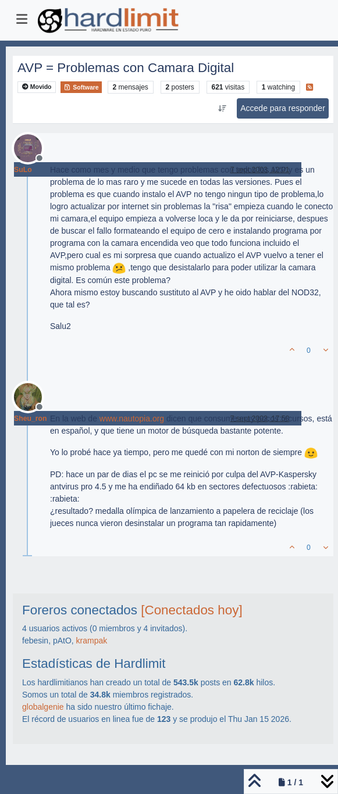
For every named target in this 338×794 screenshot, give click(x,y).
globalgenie (43, 706)
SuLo (23, 170)
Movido (37, 87)
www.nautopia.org (131, 418)
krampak (92, 640)
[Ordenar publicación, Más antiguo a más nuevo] (222, 109)
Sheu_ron (30, 418)
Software (80, 87)
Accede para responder (282, 108)
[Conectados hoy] (191, 610)
